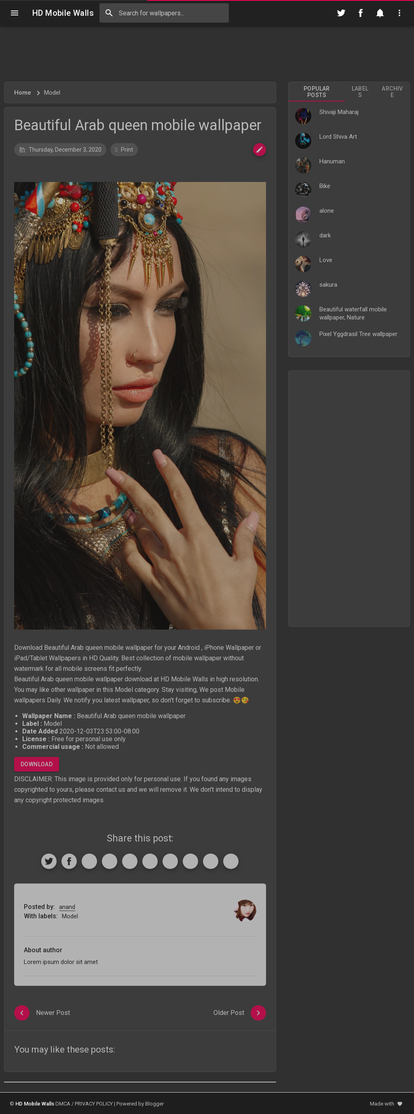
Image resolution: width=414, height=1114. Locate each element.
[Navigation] (14, 13)
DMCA (62, 1104)
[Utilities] (399, 13)
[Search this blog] (164, 13)
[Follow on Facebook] (360, 13)
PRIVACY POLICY (94, 1104)
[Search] (109, 13)
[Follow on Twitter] (341, 13)
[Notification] (380, 13)
